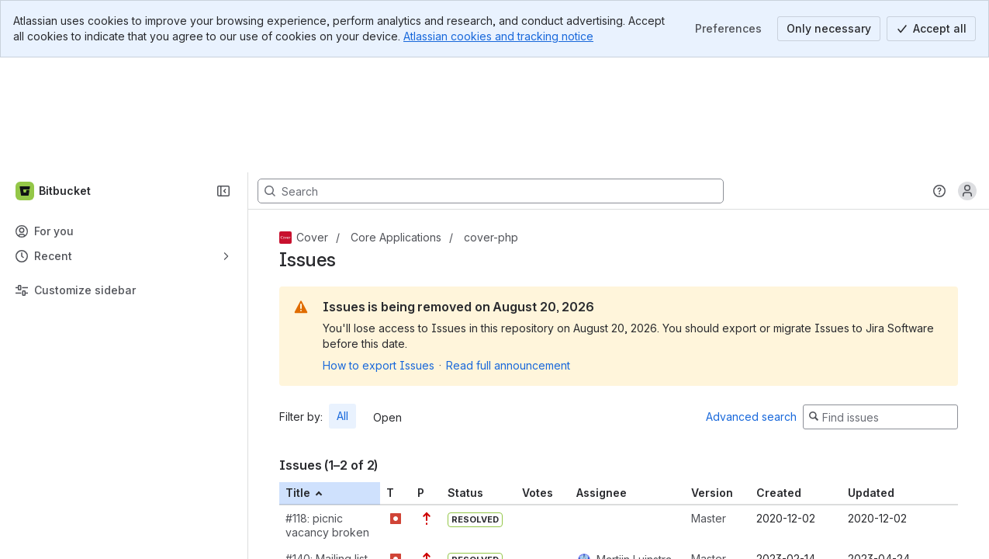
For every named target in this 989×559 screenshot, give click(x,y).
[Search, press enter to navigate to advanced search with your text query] (491, 76)
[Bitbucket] (53, 76)
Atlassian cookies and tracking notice (498, 36)
